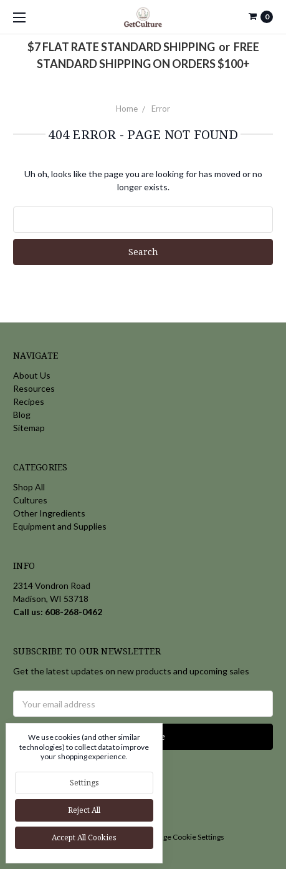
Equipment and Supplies (60, 526)
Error (160, 109)
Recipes (28, 401)
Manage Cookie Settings (184, 837)
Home (127, 109)
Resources (34, 388)
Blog (22, 414)
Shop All (29, 487)
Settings (84, 782)
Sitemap (29, 427)
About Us (31, 375)
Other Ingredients (49, 513)
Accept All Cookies (84, 837)
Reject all (84, 810)
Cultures (30, 500)
